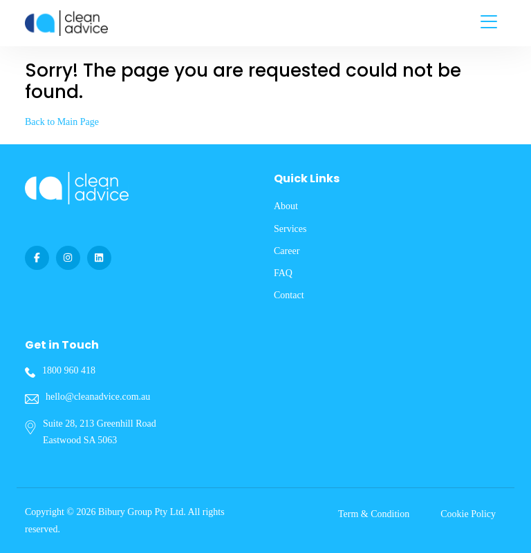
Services (290, 229)
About (286, 206)
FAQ (283, 273)
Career (286, 251)
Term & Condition (373, 514)
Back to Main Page (62, 122)
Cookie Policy (468, 514)
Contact (289, 295)
